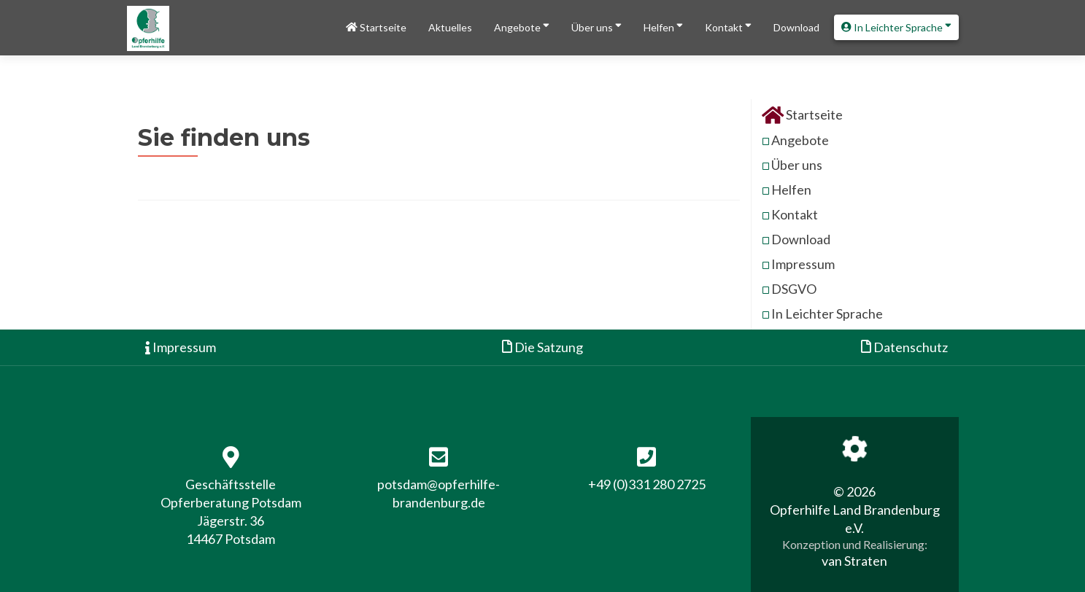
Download (796, 27)
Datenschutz (904, 347)
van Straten (854, 561)
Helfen (663, 26)
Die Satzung (542, 347)
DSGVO (793, 289)
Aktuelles (450, 27)
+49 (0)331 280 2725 (647, 484)
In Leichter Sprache (896, 26)
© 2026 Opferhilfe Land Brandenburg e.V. (855, 509)
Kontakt (728, 26)
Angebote (521, 26)
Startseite (376, 27)
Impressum (803, 264)
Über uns (596, 26)
